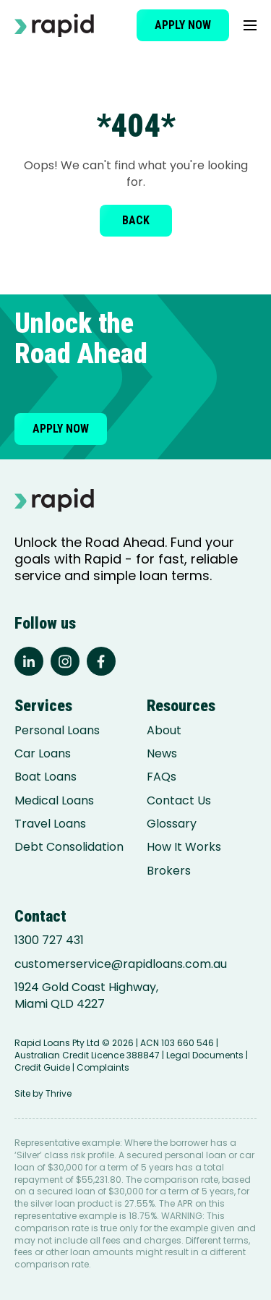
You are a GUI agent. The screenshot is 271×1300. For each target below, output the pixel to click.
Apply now (183, 25)
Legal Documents (205, 1055)
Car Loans (42, 754)
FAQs (161, 777)
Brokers (169, 871)
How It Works (184, 847)
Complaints (103, 1067)
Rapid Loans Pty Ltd (57, 1043)
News (162, 754)
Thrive (59, 1093)
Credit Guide (42, 1067)
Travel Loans (50, 824)
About (164, 731)
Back (136, 220)
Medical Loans (54, 801)
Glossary (172, 824)
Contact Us (179, 801)
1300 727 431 (49, 940)
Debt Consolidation (69, 847)
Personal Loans (57, 731)
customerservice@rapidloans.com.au (120, 964)
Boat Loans (45, 777)
